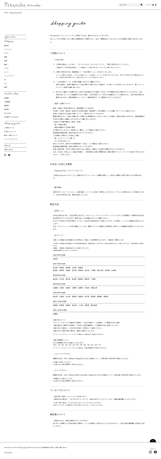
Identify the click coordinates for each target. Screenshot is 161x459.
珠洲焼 (6, 99)
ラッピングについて (10, 140)
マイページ (144, 5)
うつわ (6, 69)
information (9, 448)
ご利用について (9, 129)
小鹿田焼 (7, 103)
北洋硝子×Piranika (11, 118)
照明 (5, 88)
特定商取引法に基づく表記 (64, 448)
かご (5, 84)
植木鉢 (6, 46)
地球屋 (6, 110)
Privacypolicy (46, 448)
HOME (6, 13)
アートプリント (9, 77)
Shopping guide (31, 448)
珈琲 (5, 58)
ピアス (6, 54)
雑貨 (5, 65)
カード (6, 73)
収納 (5, 62)
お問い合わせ (8, 150)
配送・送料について (10, 136)
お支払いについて (10, 132)
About (19, 448)
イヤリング (8, 50)
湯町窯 (6, 106)
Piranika (7, 114)
